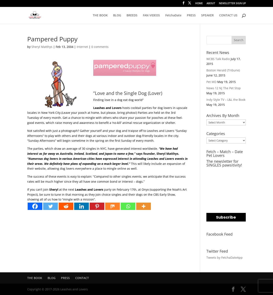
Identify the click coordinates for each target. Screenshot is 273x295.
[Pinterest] (97, 206)
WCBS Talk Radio (218, 59)
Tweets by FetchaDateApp (224, 258)
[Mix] (112, 206)
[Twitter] (50, 206)
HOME (199, 3)
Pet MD (211, 82)
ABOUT (211, 3)
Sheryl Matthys (41, 47)
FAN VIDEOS (151, 15)
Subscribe (226, 217)
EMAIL (211, 171)
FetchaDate (173, 15)
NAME (211, 188)
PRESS (191, 15)
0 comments (100, 47)
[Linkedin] (81, 206)
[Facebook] (35, 206)
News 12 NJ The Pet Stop (223, 88)
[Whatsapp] (128, 206)
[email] (226, 179)
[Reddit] (66, 206)
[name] (226, 196)
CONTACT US (228, 15)
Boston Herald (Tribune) (223, 70)
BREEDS (132, 15)
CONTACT (82, 278)
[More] (143, 206)
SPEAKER (207, 15)
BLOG (117, 15)
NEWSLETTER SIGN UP (232, 3)
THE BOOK (100, 15)
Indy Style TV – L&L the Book (225, 100)
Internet (82, 47)
